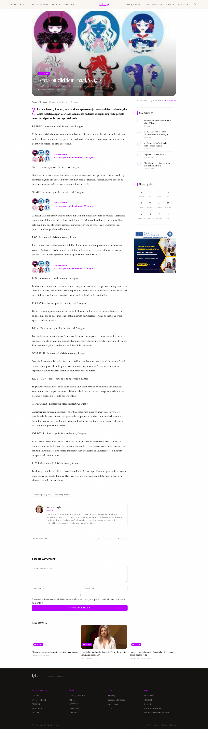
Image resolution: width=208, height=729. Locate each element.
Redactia (148, 704)
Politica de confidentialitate (156, 712)
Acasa (34, 102)
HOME (13, 4)
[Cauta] (194, 4)
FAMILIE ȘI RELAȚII (154, 4)
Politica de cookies (152, 708)
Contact (148, 700)
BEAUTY (24, 4)
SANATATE (183, 4)
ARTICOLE (43, 102)
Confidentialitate (153, 725)
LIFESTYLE (69, 4)
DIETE (72, 700)
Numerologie (112, 704)
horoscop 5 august (42, 494)
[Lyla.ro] (104, 4)
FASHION (56, 4)
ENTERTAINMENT (40, 4)
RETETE (170, 4)
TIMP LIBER (37, 708)
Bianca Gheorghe (53, 508)
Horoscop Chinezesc (116, 700)
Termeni (173, 725)
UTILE (109, 708)
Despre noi (149, 695)
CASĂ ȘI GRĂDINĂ (133, 4)
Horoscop (111, 695)
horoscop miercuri (63, 494)
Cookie (164, 725)
